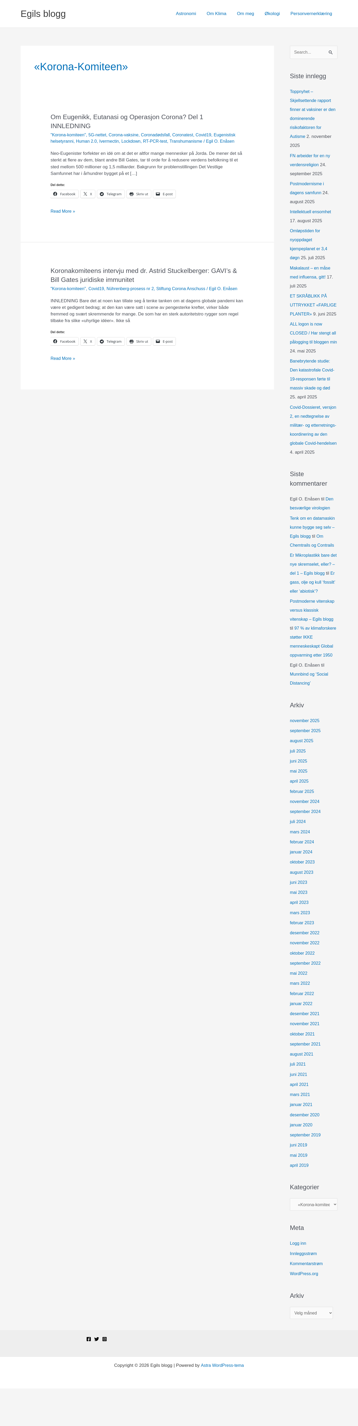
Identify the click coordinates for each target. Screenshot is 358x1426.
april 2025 (300, 817)
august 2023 (302, 908)
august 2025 (302, 777)
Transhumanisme (217, 141)
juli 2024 (298, 858)
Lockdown (159, 141)
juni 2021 (299, 1110)
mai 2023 (299, 928)
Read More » (63, 217)
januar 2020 (302, 1161)
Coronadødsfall (160, 134)
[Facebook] (88, 1376)
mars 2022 (300, 1019)
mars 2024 (300, 868)
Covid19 (211, 134)
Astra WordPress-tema (222, 1402)
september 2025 (306, 766)
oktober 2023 (303, 898)
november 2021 (305, 1060)
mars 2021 (300, 1130)
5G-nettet (99, 134)
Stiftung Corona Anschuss (188, 295)
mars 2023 (300, 948)
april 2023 (300, 938)
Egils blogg (43, 13)
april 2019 (300, 1201)
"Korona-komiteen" (69, 134)
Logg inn (298, 1280)
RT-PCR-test (184, 141)
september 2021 (306, 1080)
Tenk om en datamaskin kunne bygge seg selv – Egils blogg (313, 545)
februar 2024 (302, 878)
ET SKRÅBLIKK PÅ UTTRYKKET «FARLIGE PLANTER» (313, 305)
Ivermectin (136, 141)
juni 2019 (299, 1181)
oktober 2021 (303, 1070)
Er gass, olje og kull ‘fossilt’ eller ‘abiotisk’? (310, 609)
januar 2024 (302, 888)
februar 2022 (302, 1029)
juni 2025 (299, 797)
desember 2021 (305, 1049)
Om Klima (222, 13)
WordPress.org (305, 1310)
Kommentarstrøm (307, 1300)
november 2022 (305, 979)
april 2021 (300, 1120)
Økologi (274, 13)
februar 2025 (302, 827)
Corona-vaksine (127, 134)
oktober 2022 (303, 989)
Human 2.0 (112, 141)
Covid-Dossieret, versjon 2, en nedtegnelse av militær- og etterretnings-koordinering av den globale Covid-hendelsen (313, 443)
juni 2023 (299, 918)
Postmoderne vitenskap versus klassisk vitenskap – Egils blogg (313, 637)
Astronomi (193, 13)
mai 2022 (299, 1009)
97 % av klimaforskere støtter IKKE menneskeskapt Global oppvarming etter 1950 (311, 673)
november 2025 (305, 756)
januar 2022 (302, 1039)
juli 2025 (298, 787)
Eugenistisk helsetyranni (74, 141)
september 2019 (306, 1171)
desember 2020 (305, 1151)
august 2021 (302, 1090)
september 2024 (306, 847)
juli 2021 (298, 1100)
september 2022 (306, 999)
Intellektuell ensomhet (311, 212)
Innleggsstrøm (304, 1290)
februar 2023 (302, 958)
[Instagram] (104, 1376)
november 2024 (305, 837)
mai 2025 (299, 807)
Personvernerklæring (312, 13)
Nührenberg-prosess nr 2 (134, 295)
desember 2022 (305, 969)
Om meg (249, 13)
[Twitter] (96, 1376)
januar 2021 (302, 1141)
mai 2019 (299, 1191)
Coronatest (189, 134)
